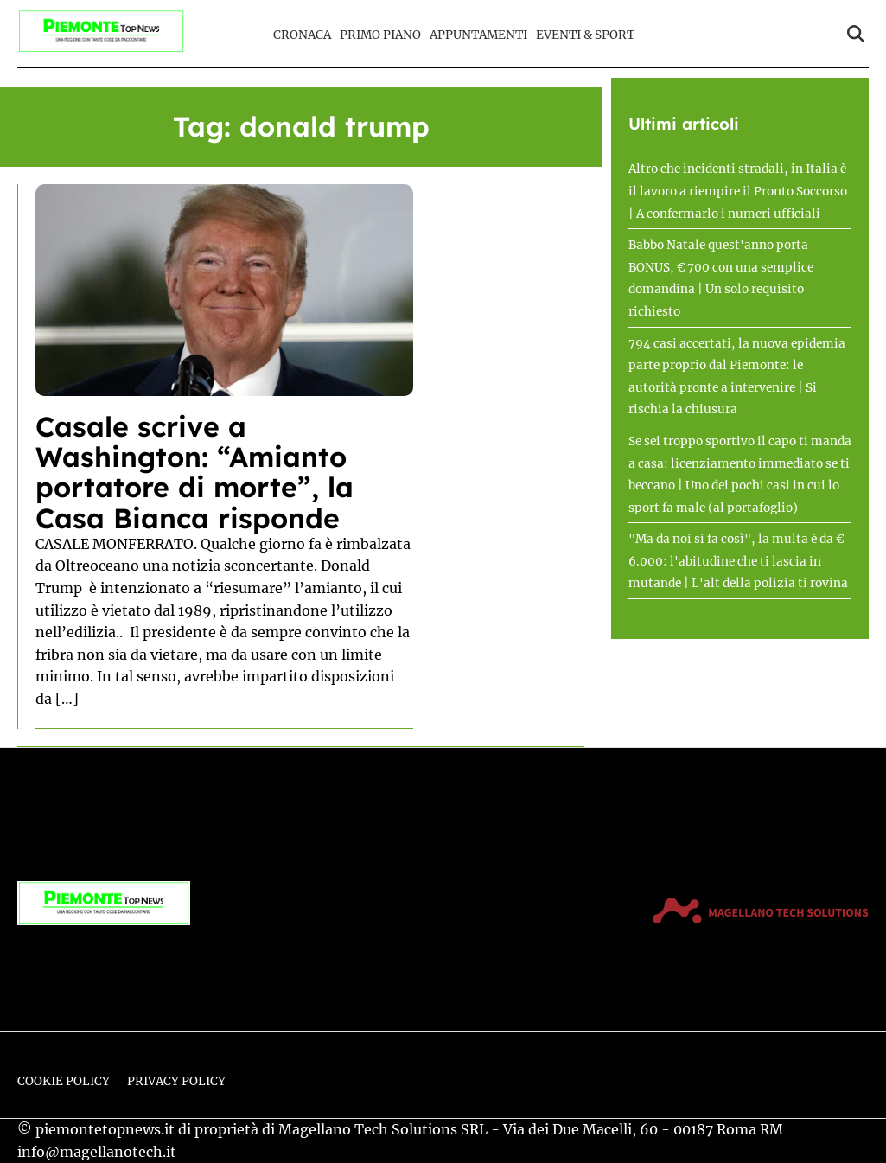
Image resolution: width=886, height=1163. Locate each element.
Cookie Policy (63, 1081)
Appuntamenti (478, 35)
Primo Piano (380, 35)
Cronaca (302, 35)
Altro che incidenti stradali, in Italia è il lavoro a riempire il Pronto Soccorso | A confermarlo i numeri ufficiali (737, 191)
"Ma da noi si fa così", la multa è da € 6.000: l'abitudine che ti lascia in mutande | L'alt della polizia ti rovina (738, 561)
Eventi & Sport (585, 35)
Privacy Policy (176, 1081)
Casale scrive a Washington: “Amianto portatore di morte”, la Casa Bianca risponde (194, 472)
